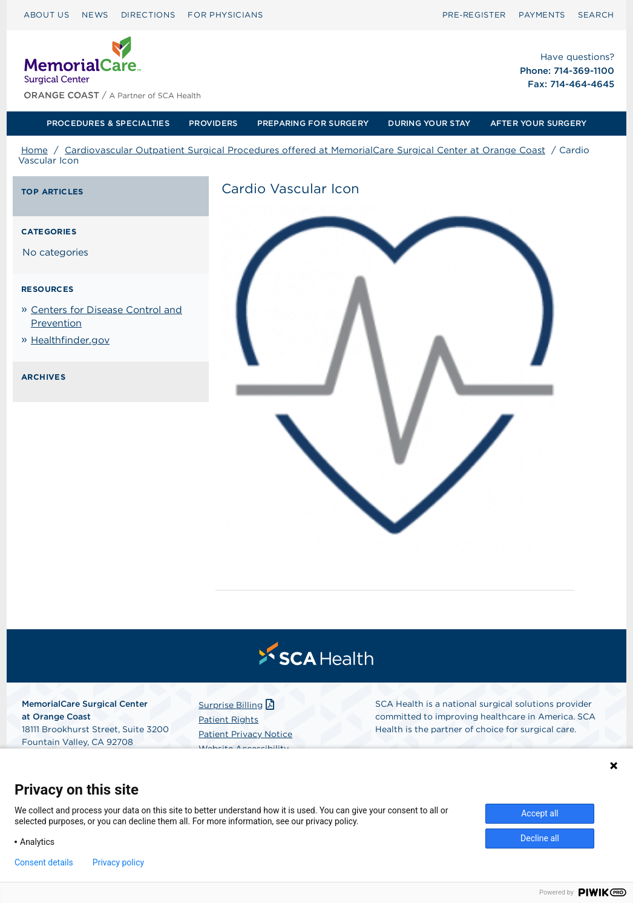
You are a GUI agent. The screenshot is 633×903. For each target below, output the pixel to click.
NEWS (95, 14)
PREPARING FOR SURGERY (313, 123)
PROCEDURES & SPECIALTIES (108, 123)
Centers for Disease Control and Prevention (106, 316)
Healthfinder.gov (70, 340)
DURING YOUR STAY (429, 123)
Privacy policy (118, 862)
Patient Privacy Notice (245, 734)
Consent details (44, 862)
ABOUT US (46, 14)
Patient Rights (228, 719)
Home (34, 150)
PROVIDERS (213, 123)
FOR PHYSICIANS (225, 14)
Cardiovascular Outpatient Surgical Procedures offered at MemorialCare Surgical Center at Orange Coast (305, 150)
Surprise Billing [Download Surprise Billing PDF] (237, 705)
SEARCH (596, 14)
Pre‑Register (474, 14)
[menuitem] (46, 15)
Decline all (539, 838)
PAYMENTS (542, 14)
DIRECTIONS (148, 14)
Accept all (540, 813)
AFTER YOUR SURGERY (538, 123)
